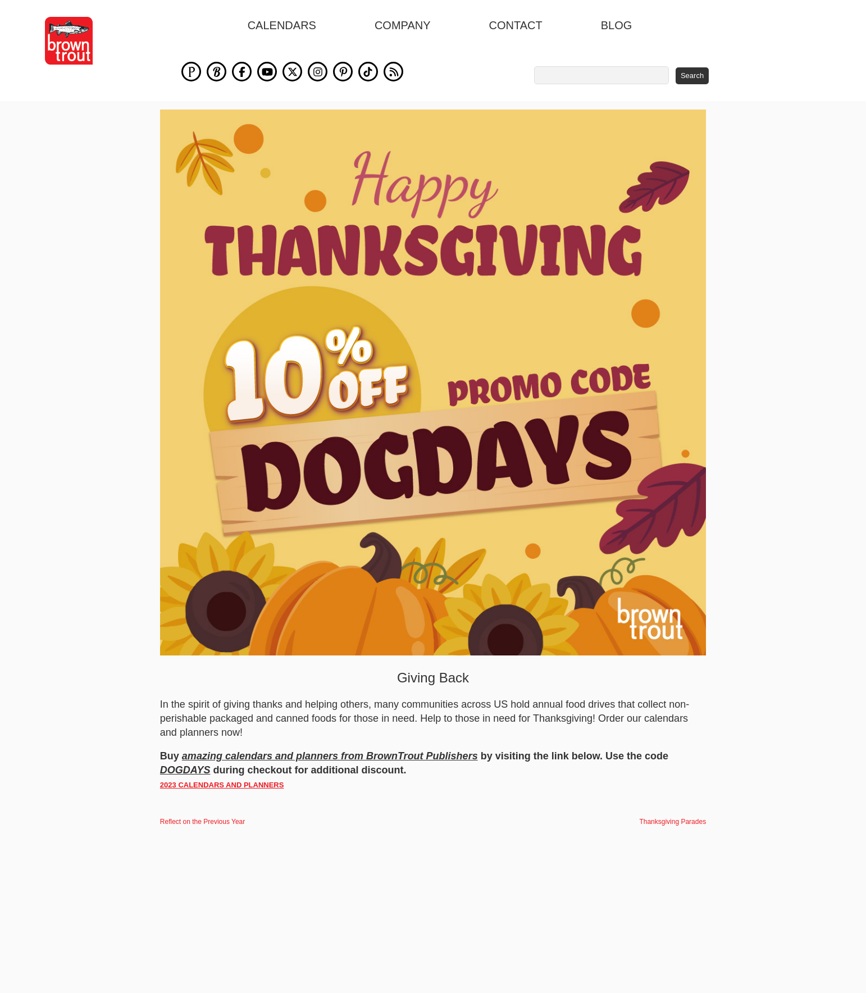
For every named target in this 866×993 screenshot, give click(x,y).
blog (616, 25)
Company (403, 25)
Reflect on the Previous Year (202, 822)
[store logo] (69, 41)
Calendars (282, 25)
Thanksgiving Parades (672, 822)
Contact (516, 25)
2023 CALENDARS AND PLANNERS (222, 785)
